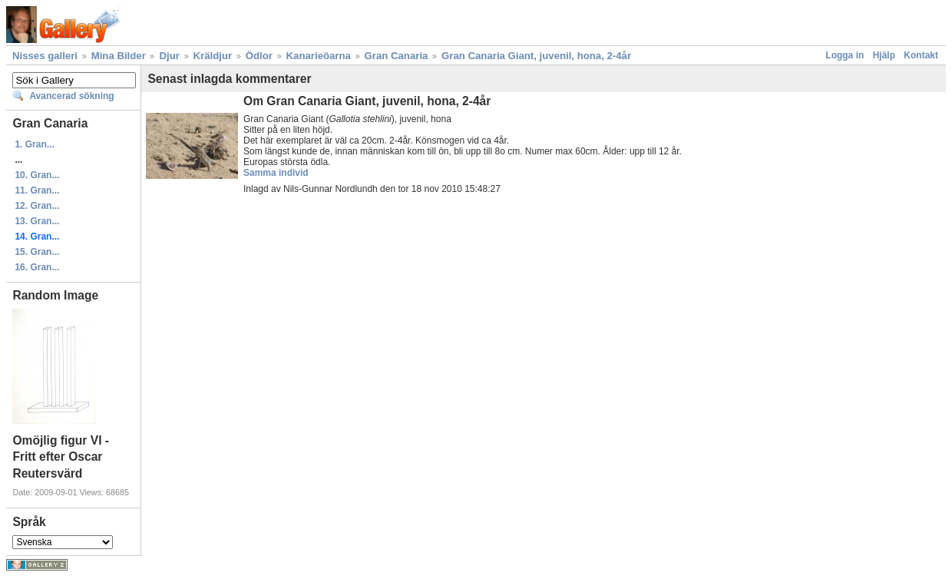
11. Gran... (37, 190)
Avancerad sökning (71, 96)
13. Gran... (37, 221)
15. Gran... (37, 251)
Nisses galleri (45, 55)
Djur (169, 55)
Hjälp (884, 55)
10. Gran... (37, 175)
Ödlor (259, 55)
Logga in (844, 55)
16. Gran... (37, 267)
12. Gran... (37, 205)
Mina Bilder (118, 55)
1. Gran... (34, 144)
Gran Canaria (396, 55)
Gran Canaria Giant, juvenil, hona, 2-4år (536, 55)
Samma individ (276, 172)
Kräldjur (213, 55)
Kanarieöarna (318, 55)
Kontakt (921, 55)
